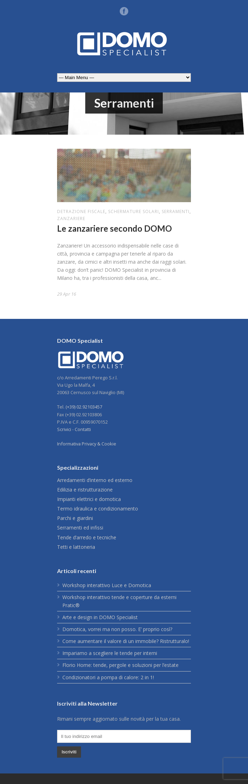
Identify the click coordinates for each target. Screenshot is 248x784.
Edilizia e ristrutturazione (85, 489)
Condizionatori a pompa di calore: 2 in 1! (108, 677)
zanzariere (71, 218)
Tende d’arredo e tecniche (86, 537)
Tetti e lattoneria (76, 547)
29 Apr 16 (66, 294)
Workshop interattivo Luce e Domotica (106, 585)
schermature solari (133, 211)
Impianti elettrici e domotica (89, 499)
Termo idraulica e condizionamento (97, 508)
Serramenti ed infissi (80, 527)
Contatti (83, 429)
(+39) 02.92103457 (84, 407)
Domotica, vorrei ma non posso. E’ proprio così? (117, 629)
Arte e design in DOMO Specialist (100, 617)
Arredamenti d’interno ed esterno (94, 480)
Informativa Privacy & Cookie (86, 444)
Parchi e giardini (75, 518)
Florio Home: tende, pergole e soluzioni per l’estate (120, 665)
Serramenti (176, 211)
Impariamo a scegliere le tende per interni (109, 653)
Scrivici (64, 429)
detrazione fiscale (81, 211)
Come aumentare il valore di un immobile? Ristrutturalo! (125, 641)
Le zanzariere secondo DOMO (114, 228)
